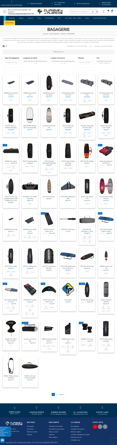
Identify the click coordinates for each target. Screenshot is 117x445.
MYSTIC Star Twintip (11, 266)
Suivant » (61, 394)
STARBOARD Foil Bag (30, 300)
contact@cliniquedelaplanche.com (21, 14)
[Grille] (3, 46)
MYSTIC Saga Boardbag (30, 161)
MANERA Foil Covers (87, 339)
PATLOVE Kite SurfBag (87, 161)
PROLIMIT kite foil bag (87, 266)
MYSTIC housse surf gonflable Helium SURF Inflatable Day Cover (11, 198)
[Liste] (6, 46)
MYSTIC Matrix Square (106, 339)
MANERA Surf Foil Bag (10, 229)
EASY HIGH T (54, 442)
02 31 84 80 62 (106, 4)
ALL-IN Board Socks (49, 196)
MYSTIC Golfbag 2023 (30, 266)
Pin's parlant (68, 300)
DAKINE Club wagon (11, 161)
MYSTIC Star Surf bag (87, 300)
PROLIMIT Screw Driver (68, 229)
